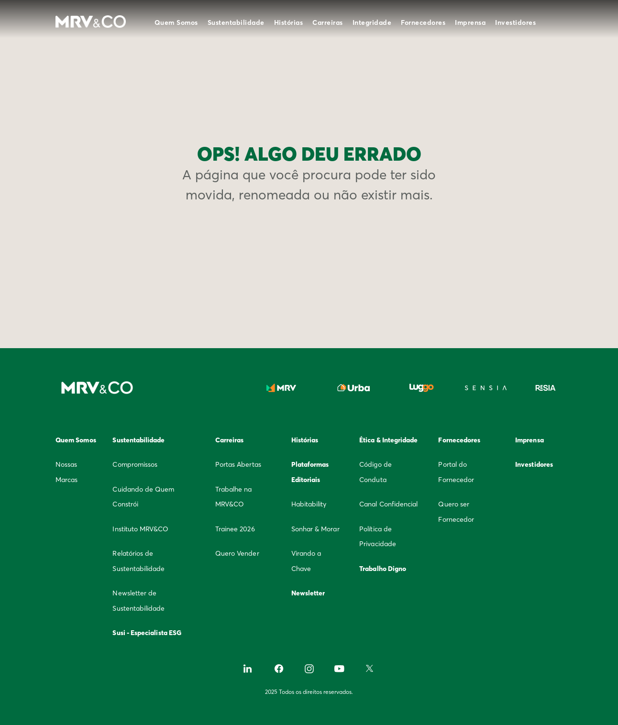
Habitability (309, 504)
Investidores (515, 22)
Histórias (288, 22)
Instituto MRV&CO (140, 529)
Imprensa (470, 22)
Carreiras (327, 22)
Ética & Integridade (388, 440)
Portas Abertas (238, 464)
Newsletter (308, 593)
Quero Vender (237, 553)
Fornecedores (423, 22)
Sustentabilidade (236, 22)
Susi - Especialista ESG (146, 632)
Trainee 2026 (235, 529)
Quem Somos (176, 22)
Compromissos (134, 464)
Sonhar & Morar (315, 529)
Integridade (372, 22)
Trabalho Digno (382, 568)
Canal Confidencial (388, 504)
